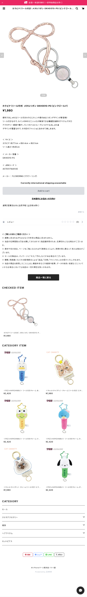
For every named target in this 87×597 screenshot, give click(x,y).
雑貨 (4, 525)
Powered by (43, 572)
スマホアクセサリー (10, 517)
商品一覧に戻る (43, 277)
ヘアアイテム (7, 533)
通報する (81, 212)
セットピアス (7, 541)
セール (5, 509)
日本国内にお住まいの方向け (43, 199)
